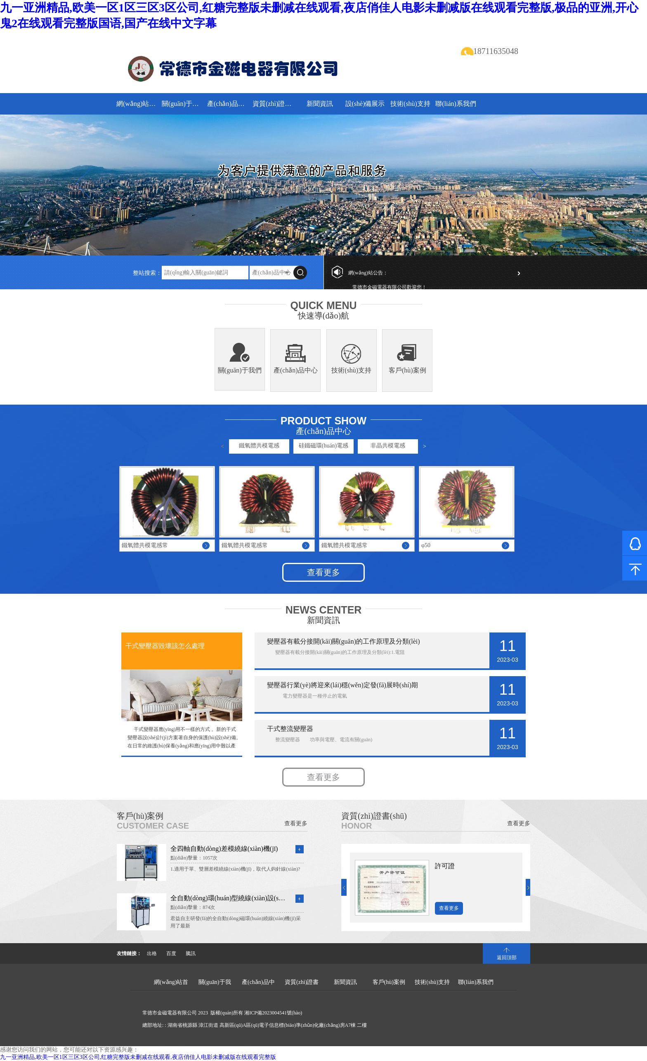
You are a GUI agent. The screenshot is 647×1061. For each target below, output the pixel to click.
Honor (356, 825)
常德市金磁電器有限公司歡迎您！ (389, 287)
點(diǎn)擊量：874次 (192, 907)
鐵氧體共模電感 (259, 446)
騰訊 (191, 953)
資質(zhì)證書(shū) (274, 103)
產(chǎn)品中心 (228, 103)
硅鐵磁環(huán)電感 (324, 446)
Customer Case (153, 825)
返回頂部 (507, 957)
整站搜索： (147, 273)
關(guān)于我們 (183, 103)
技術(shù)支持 (410, 103)
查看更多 (323, 572)
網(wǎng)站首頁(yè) (138, 103)
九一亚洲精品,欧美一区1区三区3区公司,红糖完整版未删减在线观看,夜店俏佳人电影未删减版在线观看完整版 (138, 1057)
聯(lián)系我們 (455, 103)
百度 (171, 953)
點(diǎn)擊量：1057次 (193, 858)
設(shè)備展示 (365, 103)
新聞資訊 (320, 103)
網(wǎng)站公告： (368, 273)
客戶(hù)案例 (407, 370)
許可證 (445, 865)
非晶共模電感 (388, 446)
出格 (152, 953)
